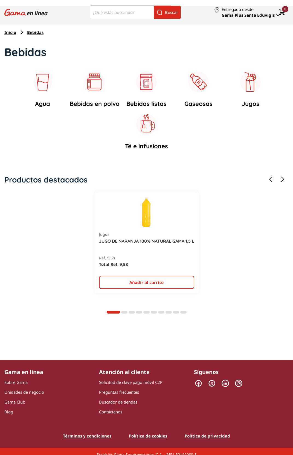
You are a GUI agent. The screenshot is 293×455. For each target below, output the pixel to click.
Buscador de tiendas (118, 402)
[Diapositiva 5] (146, 312)
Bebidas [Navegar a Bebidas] (35, 32)
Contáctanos (110, 412)
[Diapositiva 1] (113, 312)
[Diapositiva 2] (124, 312)
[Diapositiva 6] (154, 312)
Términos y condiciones (87, 436)
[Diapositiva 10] (183, 312)
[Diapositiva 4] (139, 312)
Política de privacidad (207, 436)
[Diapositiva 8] (169, 312)
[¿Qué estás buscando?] (122, 12)
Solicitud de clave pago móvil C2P (131, 382)
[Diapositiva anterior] (271, 179)
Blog (8, 412)
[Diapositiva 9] (176, 312)
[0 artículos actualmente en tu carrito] (282, 12)
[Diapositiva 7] (161, 312)
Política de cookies (148, 436)
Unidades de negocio (24, 392)
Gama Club (14, 402)
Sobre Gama (16, 382)
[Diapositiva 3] (132, 312)
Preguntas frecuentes (119, 392)
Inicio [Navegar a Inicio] (10, 32)
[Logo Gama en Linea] (26, 12)
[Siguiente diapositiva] (283, 179)
